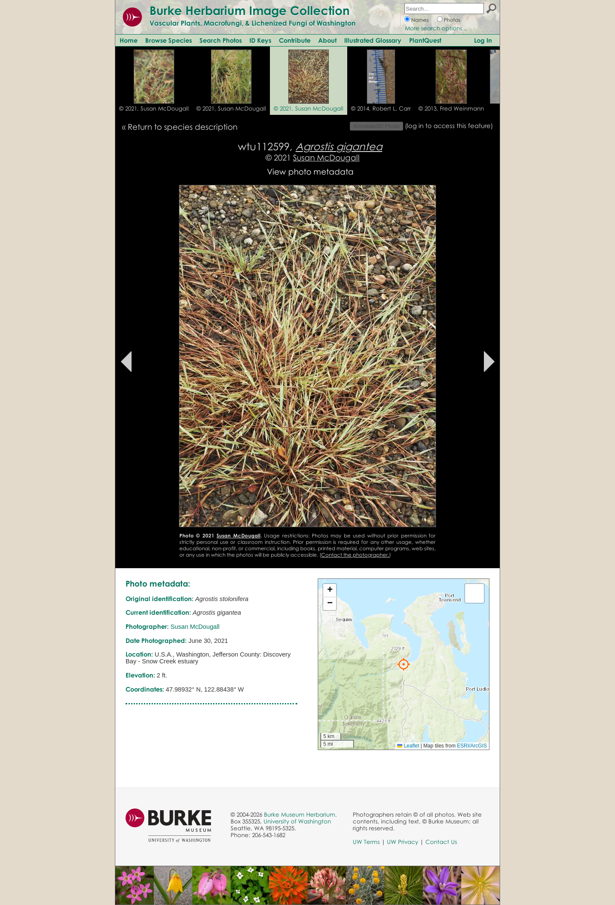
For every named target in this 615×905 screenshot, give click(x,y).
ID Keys (260, 40)
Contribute (294, 40)
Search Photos (220, 40)
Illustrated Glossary (372, 40)
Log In (483, 40)
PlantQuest (425, 40)
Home (129, 40)
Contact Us (441, 841)
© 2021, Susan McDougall (154, 108)
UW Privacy (402, 841)
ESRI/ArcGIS (472, 746)
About (327, 40)
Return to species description (182, 126)
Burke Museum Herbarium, (300, 814)
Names (420, 20)
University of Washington (297, 821)
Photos (452, 20)
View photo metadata (310, 171)
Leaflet (408, 746)
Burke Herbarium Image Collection (249, 10)
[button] (403, 664)
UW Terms (366, 841)
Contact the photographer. (355, 555)
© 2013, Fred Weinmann (451, 108)
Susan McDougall (326, 157)
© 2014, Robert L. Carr (381, 108)
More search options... (436, 28)
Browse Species (168, 40)
